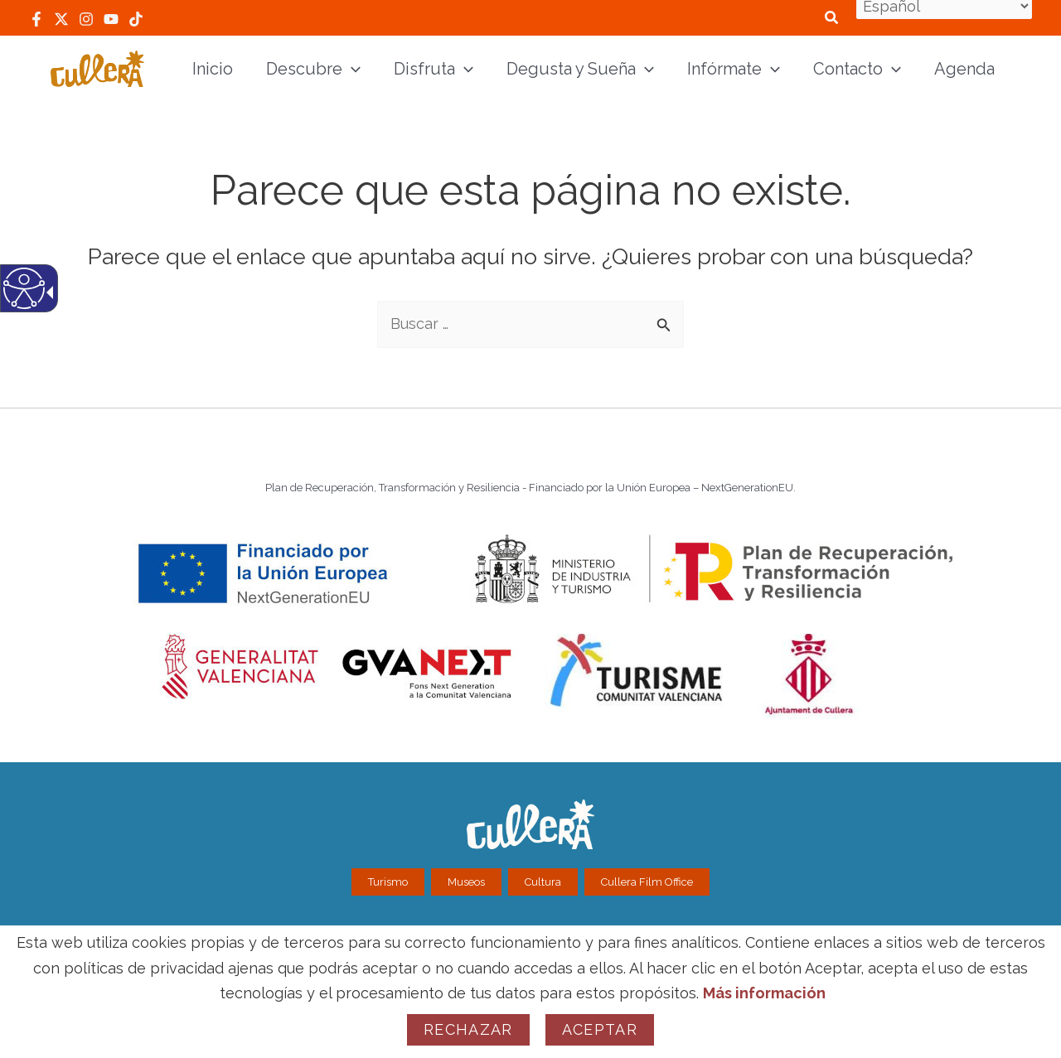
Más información (764, 993)
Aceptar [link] (599, 1029)
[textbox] (530, 324)
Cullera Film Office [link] (647, 882)
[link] (36, 19)
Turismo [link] (388, 882)
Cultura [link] (543, 882)
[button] (665, 319)
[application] (351, 69)
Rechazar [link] (468, 1029)
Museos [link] (466, 882)
